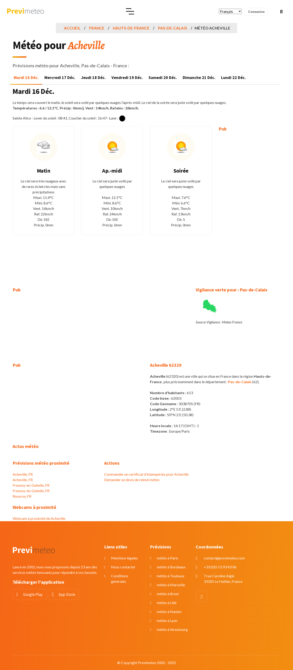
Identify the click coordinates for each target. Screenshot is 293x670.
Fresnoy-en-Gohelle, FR (31, 485)
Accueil (72, 28)
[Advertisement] (249, 206)
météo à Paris (167, 558)
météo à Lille (166, 602)
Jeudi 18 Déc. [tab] (93, 77)
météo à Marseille (171, 585)
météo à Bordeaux (171, 567)
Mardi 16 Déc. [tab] (26, 77)
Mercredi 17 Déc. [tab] (59, 77)
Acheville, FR (23, 474)
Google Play (33, 594)
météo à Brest (168, 593)
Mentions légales (124, 558)
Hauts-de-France (131, 28)
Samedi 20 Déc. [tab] (163, 77)
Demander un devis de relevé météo (132, 479)
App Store (67, 594)
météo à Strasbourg (172, 629)
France (96, 28)
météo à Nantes (169, 611)
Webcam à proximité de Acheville (39, 518)
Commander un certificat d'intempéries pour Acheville (146, 474)
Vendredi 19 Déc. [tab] (127, 77)
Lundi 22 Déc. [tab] (233, 77)
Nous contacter (123, 567)
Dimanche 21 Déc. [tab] (199, 77)
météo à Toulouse (170, 576)
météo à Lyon (167, 620)
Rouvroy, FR (22, 496)
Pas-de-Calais (172, 28)
